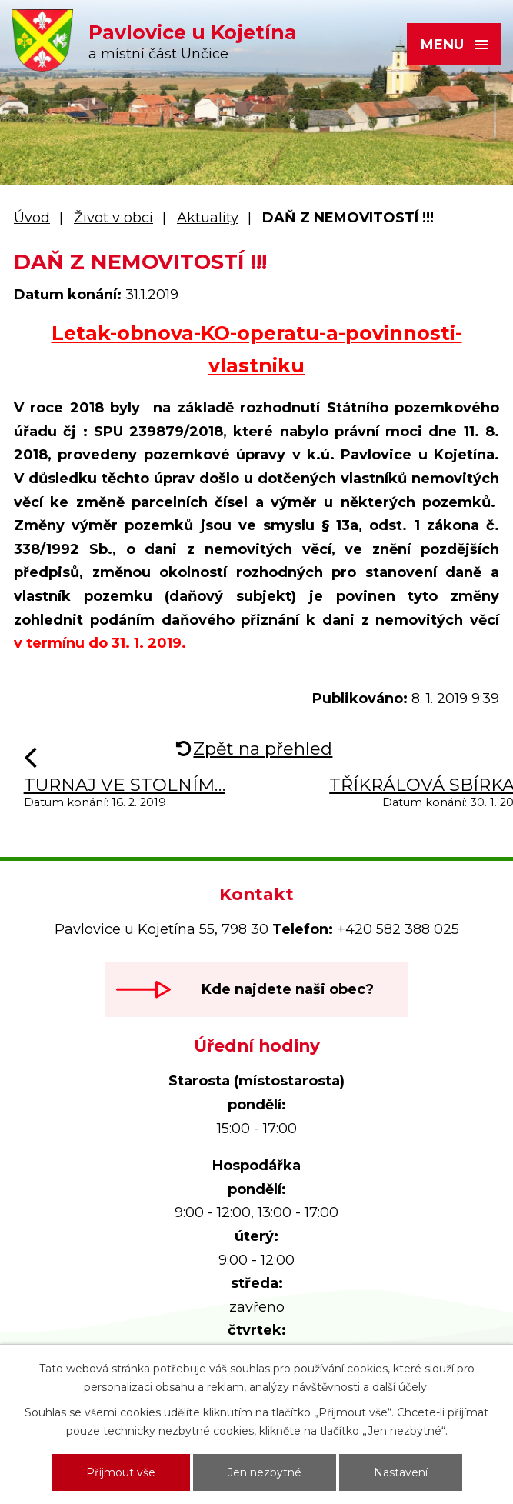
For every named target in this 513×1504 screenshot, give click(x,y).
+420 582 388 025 (398, 929)
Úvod (32, 217)
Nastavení (401, 1472)
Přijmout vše (120, 1472)
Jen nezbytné (264, 1472)
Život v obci (113, 217)
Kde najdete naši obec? (288, 989)
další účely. (400, 1387)
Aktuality (207, 217)
